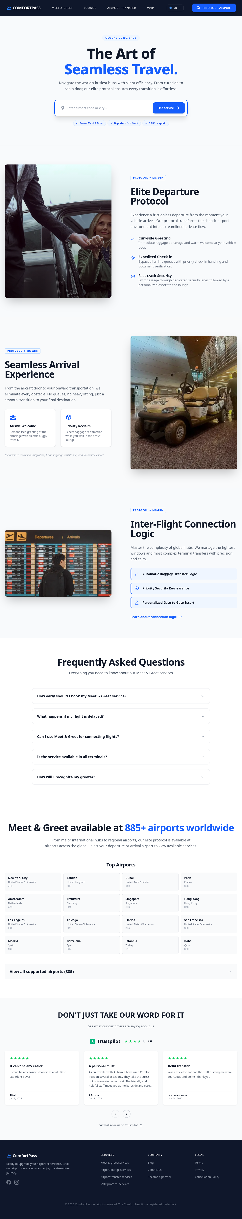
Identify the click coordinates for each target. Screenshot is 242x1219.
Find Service (168, 108)
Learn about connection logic (156, 617)
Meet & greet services (115, 1162)
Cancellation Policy (207, 1177)
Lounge (90, 8)
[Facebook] (8, 1182)
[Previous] (115, 1114)
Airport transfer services (116, 1177)
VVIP (150, 8)
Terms (199, 1162)
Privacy (199, 1170)
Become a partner (159, 1177)
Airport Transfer (121, 8)
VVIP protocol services (115, 1184)
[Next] (127, 1114)
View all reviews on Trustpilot (121, 1125)
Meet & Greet (62, 8)
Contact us (155, 1170)
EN (175, 8)
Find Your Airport (214, 8)
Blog (151, 1162)
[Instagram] (16, 1182)
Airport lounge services (116, 1170)
